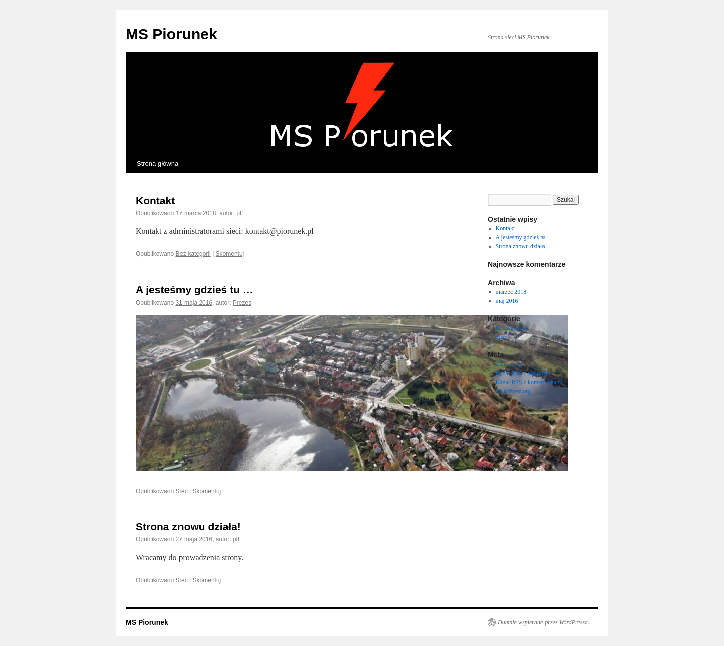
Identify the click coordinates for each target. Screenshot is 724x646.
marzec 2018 (511, 291)
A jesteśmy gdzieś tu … (194, 289)
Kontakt (155, 200)
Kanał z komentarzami (529, 382)
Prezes (242, 302)
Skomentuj (230, 253)
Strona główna (157, 163)
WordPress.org (513, 391)
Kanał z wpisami (522, 373)
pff (239, 213)
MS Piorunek (171, 34)
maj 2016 (507, 300)
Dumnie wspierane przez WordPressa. (543, 622)
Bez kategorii (192, 253)
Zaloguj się (509, 363)
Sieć (181, 491)
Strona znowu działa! (188, 526)
